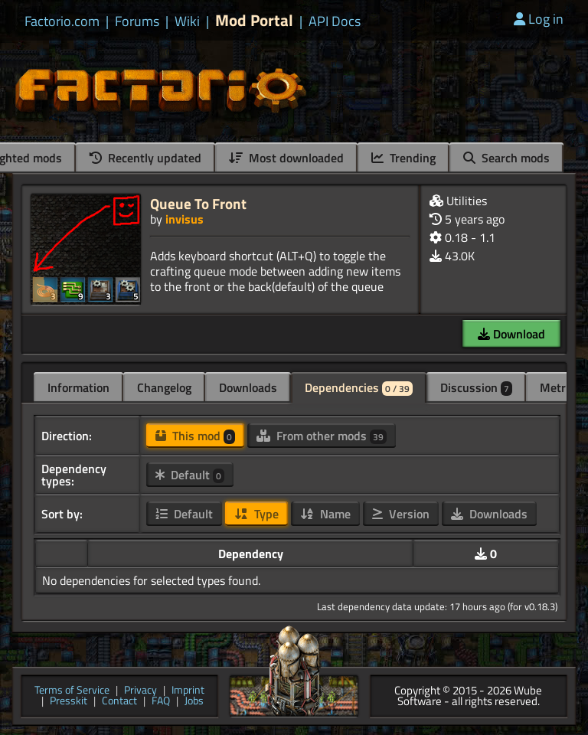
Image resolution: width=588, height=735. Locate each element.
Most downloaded (286, 158)
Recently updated (145, 158)
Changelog (164, 387)
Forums (137, 21)
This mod (195, 435)
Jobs (194, 701)
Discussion (476, 387)
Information (78, 387)
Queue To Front (198, 203)
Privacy (140, 691)
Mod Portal (254, 20)
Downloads (248, 387)
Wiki (187, 21)
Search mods (506, 158)
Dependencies (359, 387)
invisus (184, 219)
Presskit (68, 701)
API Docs (335, 21)
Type (256, 514)
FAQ (161, 701)
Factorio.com (62, 21)
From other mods (321, 435)
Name (325, 514)
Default (189, 475)
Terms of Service (71, 691)
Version (401, 514)
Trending (403, 158)
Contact (119, 701)
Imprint (188, 691)
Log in (539, 18)
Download (511, 334)
